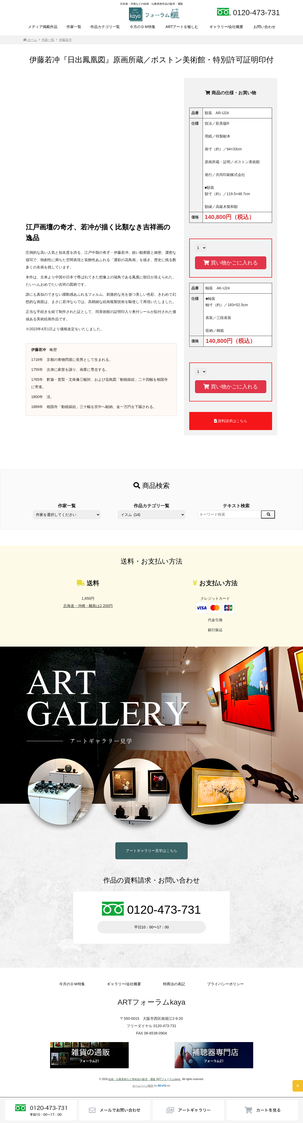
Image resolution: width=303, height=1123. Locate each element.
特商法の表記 (174, 984)
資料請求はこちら (230, 421)
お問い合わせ (264, 27)
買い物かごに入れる (230, 263)
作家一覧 (74, 27)
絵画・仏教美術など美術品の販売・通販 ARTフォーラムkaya (144, 1079)
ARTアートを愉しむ (182, 27)
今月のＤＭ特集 (142, 27)
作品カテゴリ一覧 (105, 27)
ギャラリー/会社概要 (226, 27)
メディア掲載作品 (42, 27)
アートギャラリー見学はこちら (151, 851)
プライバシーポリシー (225, 984)
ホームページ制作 (142, 1085)
